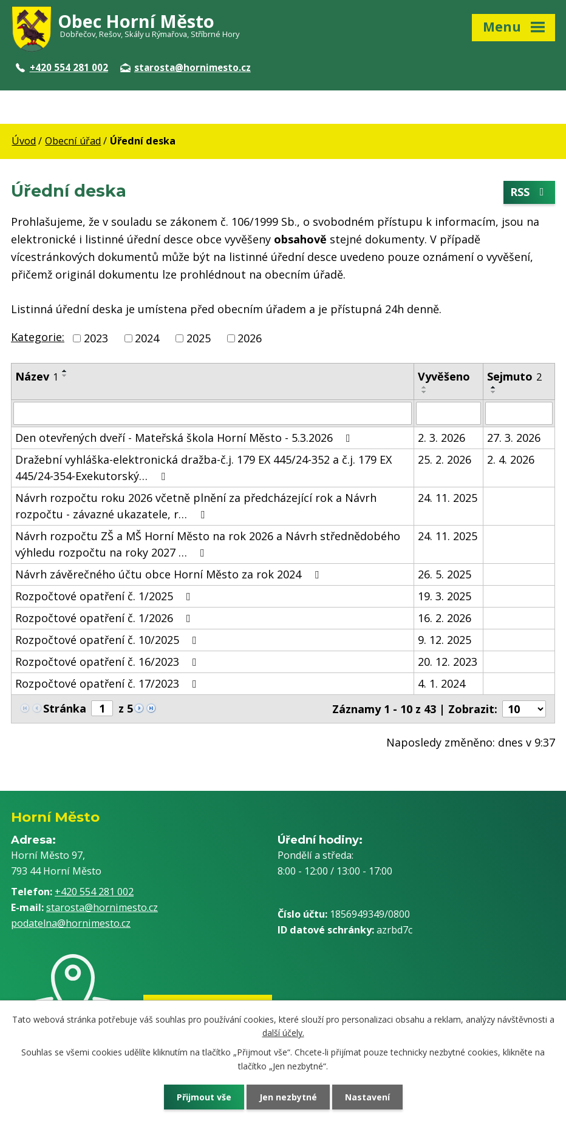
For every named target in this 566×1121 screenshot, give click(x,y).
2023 (96, 338)
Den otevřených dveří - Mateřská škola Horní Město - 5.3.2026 (185, 437)
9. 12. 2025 (444, 639)
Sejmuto (514, 376)
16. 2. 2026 (444, 618)
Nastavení (367, 1097)
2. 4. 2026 (510, 459)
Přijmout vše (204, 1097)
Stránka (64, 708)
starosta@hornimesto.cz (185, 67)
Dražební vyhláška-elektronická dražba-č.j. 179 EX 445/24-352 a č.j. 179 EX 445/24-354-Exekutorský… (203, 467)
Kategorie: (37, 337)
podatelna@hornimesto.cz (71, 923)
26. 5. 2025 (444, 574)
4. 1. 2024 (441, 683)
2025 (198, 338)
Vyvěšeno (444, 376)
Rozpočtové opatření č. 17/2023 (108, 683)
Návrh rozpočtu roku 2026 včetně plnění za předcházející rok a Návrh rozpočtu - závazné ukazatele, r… (196, 505)
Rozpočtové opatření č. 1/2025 (105, 596)
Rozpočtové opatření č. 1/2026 (105, 618)
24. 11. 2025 (447, 497)
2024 (147, 338)
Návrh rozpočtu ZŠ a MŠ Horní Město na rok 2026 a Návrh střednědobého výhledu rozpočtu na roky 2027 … (207, 544)
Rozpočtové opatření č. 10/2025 (108, 639)
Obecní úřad (73, 140)
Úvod (24, 140)
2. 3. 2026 (441, 437)
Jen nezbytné (288, 1097)
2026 (249, 338)
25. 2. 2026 (444, 459)
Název (36, 376)
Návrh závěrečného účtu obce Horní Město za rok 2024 (169, 574)
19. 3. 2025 (444, 596)
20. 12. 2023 (447, 661)
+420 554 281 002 (62, 67)
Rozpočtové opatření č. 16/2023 (108, 661)
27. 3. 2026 (513, 437)
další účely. (283, 1032)
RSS (529, 192)
